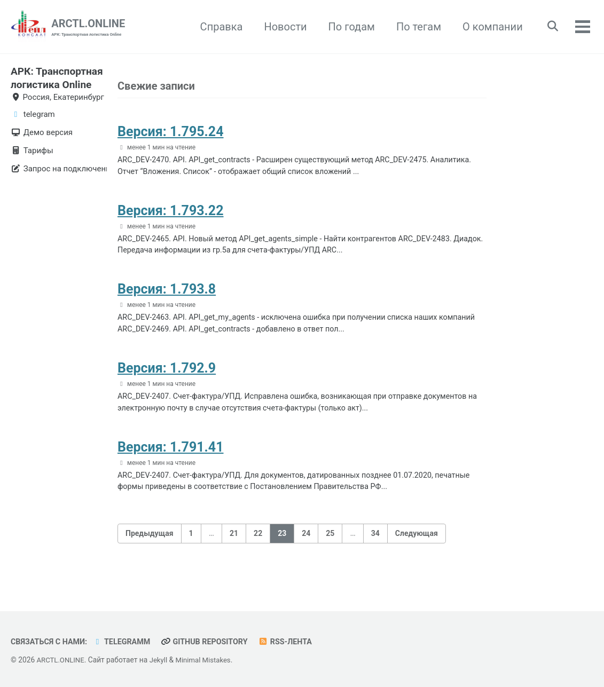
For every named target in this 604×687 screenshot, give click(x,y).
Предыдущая (149, 546)
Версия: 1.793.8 (166, 295)
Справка (218, 26)
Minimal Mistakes (207, 660)
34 (375, 546)
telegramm (126, 642)
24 (306, 546)
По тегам (415, 26)
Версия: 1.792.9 (166, 376)
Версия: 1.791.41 (170, 457)
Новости (282, 26)
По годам (348, 26)
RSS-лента (296, 642)
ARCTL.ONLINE (88, 27)
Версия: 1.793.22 (170, 214)
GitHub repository (212, 642)
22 (258, 546)
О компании (489, 26)
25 (330, 546)
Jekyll (161, 660)
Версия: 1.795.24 (170, 132)
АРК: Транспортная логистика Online (53, 84)
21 (234, 546)
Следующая (416, 546)
